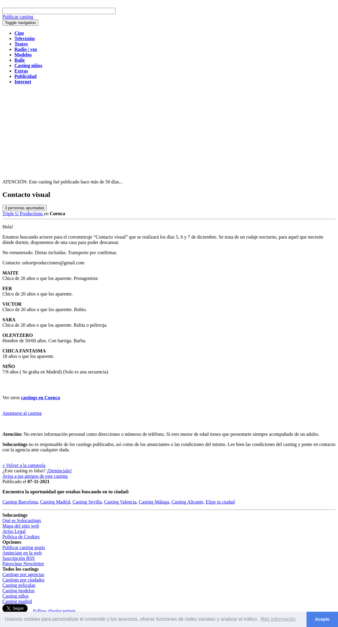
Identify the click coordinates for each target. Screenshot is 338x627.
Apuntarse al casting (22, 413)
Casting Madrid (55, 501)
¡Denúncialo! (59, 470)
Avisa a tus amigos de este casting (34, 476)
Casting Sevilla (87, 501)
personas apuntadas (24, 208)
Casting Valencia (120, 501)
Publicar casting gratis (23, 547)
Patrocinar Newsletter (23, 563)
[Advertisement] (169, 131)
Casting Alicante (187, 501)
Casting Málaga (154, 501)
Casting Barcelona (20, 501)
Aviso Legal (13, 531)
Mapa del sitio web (20, 525)
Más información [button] (278, 619)
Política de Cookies (21, 536)
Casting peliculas (18, 585)
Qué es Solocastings (21, 520)
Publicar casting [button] (17, 16)
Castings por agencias (23, 574)
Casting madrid (17, 601)
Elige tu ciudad (220, 501)
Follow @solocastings (54, 611)
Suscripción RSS (18, 558)
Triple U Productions (23, 213)
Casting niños (15, 596)
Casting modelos (18, 590)
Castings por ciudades (23, 579)
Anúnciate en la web (22, 552)
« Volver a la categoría (23, 465)
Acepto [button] (322, 619)
